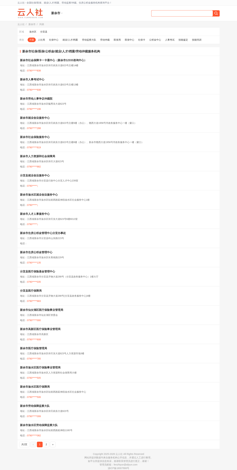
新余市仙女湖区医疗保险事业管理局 (41, 309)
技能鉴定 (183, 39)
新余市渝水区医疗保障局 (35, 386)
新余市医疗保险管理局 (33, 348)
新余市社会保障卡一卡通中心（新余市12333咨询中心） (53, 60)
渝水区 (32, 31)
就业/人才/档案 (70, 39)
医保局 (117, 39)
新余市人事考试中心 (32, 79)
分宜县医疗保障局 (31, 290)
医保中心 (129, 39)
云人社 (21, 24)
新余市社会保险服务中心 (35, 137)
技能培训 (196, 39)
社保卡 (141, 39)
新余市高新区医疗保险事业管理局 (40, 329)
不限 (31, 39)
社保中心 (53, 39)
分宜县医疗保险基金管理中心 (37, 271)
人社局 (41, 39)
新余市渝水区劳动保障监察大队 (39, 425)
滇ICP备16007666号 (118, 468)
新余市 (32, 24)
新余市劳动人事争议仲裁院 (36, 98)
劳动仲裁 (105, 39)
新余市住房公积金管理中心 (36, 252)
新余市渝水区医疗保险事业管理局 (40, 367)
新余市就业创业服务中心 (35, 117)
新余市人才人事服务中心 (35, 213)
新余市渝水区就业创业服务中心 (39, 194)
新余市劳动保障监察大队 (35, 405)
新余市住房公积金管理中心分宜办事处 (43, 233)
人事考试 (170, 39)
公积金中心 (155, 39)
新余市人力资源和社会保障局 (37, 156)
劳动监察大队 (89, 39)
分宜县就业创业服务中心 (35, 175)
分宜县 (43, 31)
